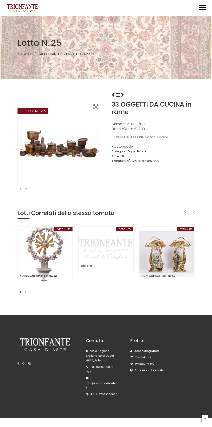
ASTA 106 (25, 54)
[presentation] (185, 212)
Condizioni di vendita (149, 370)
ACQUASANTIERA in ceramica (38, 276)
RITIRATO (86, 266)
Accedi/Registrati (146, 351)
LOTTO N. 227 (63, 229)
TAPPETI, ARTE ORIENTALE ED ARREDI (66, 54)
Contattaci (143, 357)
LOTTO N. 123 (185, 229)
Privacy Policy (144, 364)
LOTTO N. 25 (32, 111)
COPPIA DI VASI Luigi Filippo (158, 276)
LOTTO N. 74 (125, 229)
